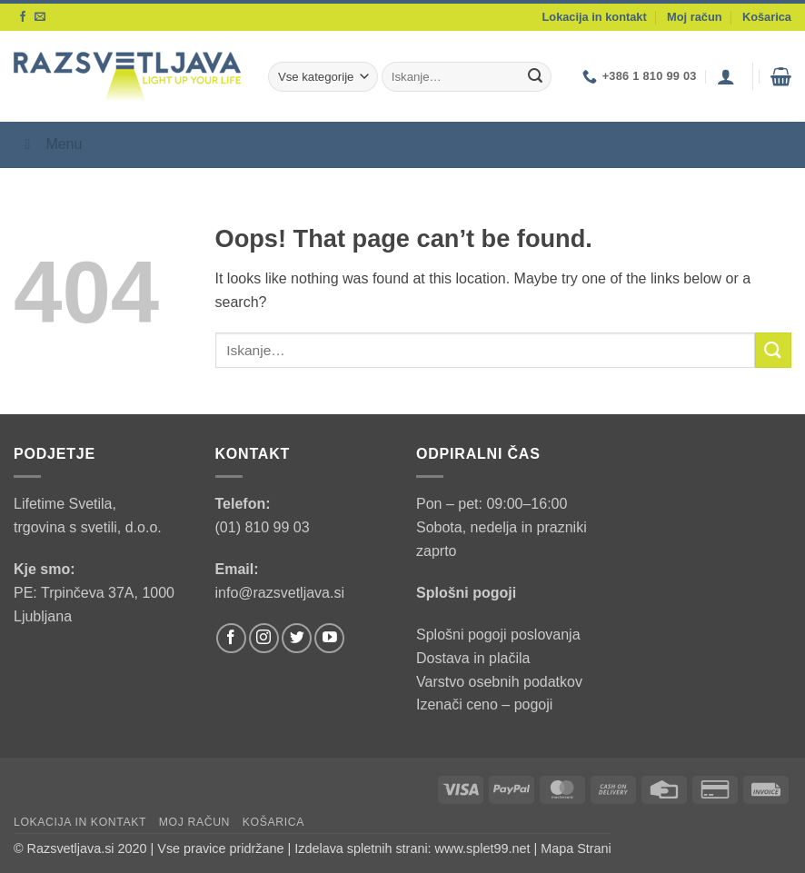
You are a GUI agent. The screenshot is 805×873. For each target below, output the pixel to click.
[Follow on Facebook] (22, 17)
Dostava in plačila (473, 658)
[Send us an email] (40, 17)
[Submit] (535, 77)
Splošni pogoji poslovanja (498, 634)
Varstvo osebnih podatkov (499, 681)
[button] (726, 76)
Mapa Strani (576, 848)
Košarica (766, 17)
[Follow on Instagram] (264, 638)
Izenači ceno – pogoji (484, 704)
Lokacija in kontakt (594, 17)
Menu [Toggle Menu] (50, 144)
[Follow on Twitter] (297, 638)
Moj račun (694, 17)
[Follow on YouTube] (329, 638)
